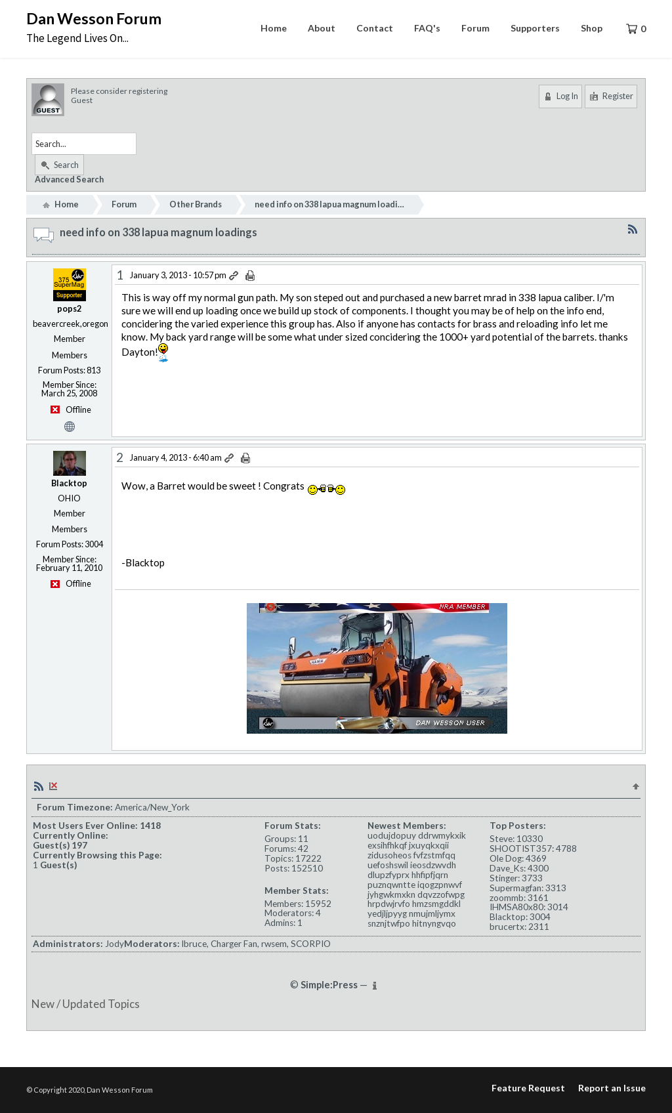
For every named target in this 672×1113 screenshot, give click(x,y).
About (321, 27)
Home (274, 27)
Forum (475, 27)
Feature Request (528, 1088)
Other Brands (195, 204)
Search (59, 165)
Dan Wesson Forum (93, 18)
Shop (591, 27)
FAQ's (427, 27)
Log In (560, 96)
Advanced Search (69, 179)
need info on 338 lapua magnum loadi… (329, 204)
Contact (374, 27)
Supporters (535, 27)
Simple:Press (329, 984)
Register (611, 96)
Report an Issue (612, 1088)
